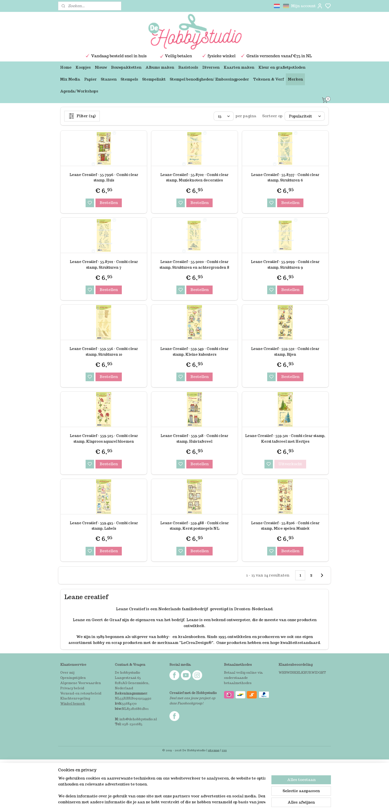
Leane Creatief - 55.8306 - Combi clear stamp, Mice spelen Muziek (285, 526)
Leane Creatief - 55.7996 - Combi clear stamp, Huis (103, 177)
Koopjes (83, 67)
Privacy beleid (72, 688)
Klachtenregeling (75, 698)
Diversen (211, 67)
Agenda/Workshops (79, 91)
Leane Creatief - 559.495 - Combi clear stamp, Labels (104, 526)
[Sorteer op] (304, 116)
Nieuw (101, 67)
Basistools (188, 67)
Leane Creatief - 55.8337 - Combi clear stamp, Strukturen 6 (285, 177)
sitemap (214, 750)
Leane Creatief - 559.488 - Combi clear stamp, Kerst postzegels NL (194, 526)
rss (224, 750)
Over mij (67, 672)
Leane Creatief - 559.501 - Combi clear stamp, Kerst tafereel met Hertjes (285, 438)
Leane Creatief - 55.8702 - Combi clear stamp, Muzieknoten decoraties (194, 177)
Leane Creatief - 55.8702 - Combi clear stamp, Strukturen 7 (104, 264)
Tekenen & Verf (268, 79)
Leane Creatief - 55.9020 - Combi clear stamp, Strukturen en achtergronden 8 (194, 264)
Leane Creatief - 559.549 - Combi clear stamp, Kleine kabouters (194, 351)
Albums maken (159, 67)
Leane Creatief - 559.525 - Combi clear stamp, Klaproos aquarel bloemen (104, 438)
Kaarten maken (239, 67)
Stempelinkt (154, 79)
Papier (90, 79)
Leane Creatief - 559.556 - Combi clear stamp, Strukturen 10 (103, 351)
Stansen (109, 79)
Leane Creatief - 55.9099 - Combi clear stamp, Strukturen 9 (285, 264)
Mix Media (70, 79)
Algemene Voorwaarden (80, 683)
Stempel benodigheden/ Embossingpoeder (209, 79)
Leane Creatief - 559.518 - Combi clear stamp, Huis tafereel (194, 438)
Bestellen (108, 202)
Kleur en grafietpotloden (281, 67)
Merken (295, 79)
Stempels (129, 79)
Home (65, 67)
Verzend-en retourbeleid (80, 693)
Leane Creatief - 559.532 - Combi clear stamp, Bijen (285, 351)
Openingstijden (73, 678)
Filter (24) (82, 116)
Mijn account (307, 6)
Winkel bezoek (72, 703)
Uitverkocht (290, 464)
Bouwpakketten (126, 67)
